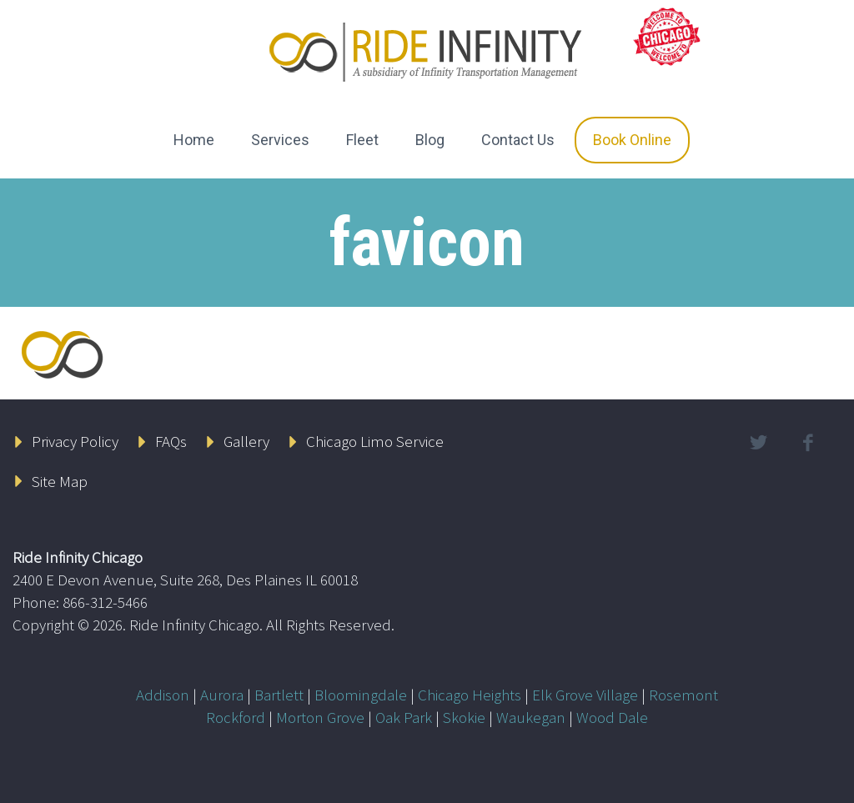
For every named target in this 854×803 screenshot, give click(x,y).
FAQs (171, 441)
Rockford (235, 717)
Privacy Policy (75, 441)
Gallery (246, 441)
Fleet (362, 139)
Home (193, 139)
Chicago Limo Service (375, 441)
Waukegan (530, 717)
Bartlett (279, 695)
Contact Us (518, 139)
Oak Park (403, 717)
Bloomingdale (360, 695)
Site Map (60, 481)
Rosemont (683, 695)
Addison (162, 695)
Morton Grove (320, 717)
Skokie (464, 717)
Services (280, 139)
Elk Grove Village (585, 695)
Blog (430, 139)
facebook (808, 443)
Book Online (632, 139)
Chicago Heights (469, 695)
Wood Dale (612, 717)
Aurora (222, 695)
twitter (758, 443)
